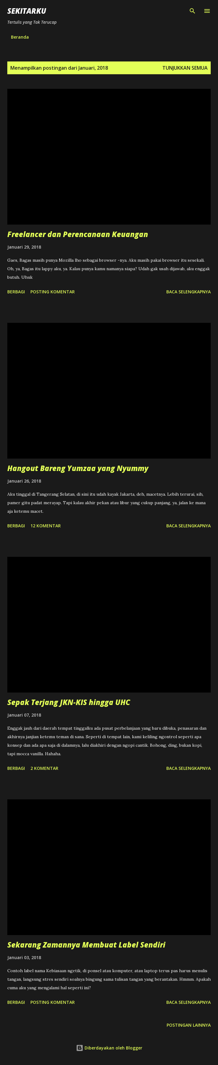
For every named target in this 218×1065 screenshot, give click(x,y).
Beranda (20, 37)
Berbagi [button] (16, 292)
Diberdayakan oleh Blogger (109, 1048)
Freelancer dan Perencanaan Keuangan (77, 234)
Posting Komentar (52, 292)
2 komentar (44, 768)
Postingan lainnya (189, 1025)
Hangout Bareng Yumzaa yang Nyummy (77, 468)
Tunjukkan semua (185, 68)
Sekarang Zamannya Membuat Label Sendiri (86, 945)
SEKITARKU (26, 11)
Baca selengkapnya (188, 292)
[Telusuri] (192, 11)
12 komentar (45, 526)
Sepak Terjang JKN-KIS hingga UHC (68, 702)
